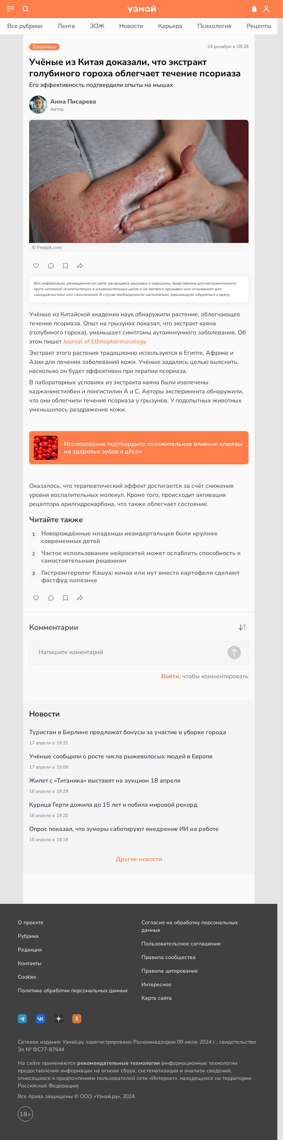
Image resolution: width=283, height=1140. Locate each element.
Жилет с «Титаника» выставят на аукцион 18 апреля (104, 780)
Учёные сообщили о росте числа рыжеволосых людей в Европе (121, 756)
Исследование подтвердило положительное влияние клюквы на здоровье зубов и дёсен (153, 447)
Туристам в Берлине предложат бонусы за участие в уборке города (127, 732)
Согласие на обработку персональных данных (190, 926)
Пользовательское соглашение (181, 943)
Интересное (156, 984)
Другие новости (139, 859)
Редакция (30, 949)
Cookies (27, 977)
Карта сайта (157, 998)
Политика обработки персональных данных (73, 990)
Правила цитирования (170, 970)
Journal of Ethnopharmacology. (105, 341)
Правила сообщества (169, 957)
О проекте (31, 922)
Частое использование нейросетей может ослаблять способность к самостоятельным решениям (141, 557)
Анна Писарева (73, 101)
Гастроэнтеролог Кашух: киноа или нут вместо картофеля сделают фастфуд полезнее (140, 576)
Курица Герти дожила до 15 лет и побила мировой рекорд (113, 805)
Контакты (29, 963)
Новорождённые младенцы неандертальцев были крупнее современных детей (129, 537)
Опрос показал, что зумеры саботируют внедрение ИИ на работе (124, 829)
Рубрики (28, 936)
